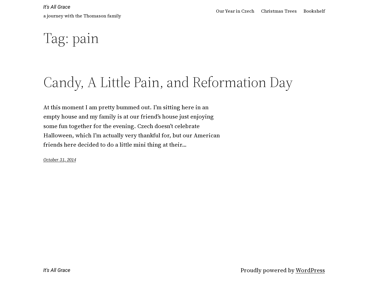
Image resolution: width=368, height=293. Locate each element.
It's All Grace (56, 7)
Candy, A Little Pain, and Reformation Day (168, 82)
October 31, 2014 (59, 159)
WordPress (310, 270)
